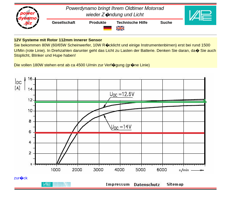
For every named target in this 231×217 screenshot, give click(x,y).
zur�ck (21, 178)
